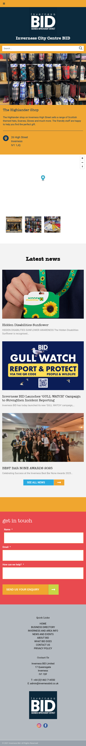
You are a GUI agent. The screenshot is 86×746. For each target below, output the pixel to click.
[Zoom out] (82, 162)
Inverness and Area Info (43, 630)
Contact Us (43, 644)
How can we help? (13, 564)
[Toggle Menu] (4, 3)
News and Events (43, 634)
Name (8, 529)
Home (43, 623)
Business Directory (43, 627)
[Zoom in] (82, 158)
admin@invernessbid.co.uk (44, 683)
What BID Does (43, 641)
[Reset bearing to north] (82, 167)
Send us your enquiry (22, 589)
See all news (36, 482)
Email (7, 547)
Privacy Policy (43, 648)
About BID (43, 637)
